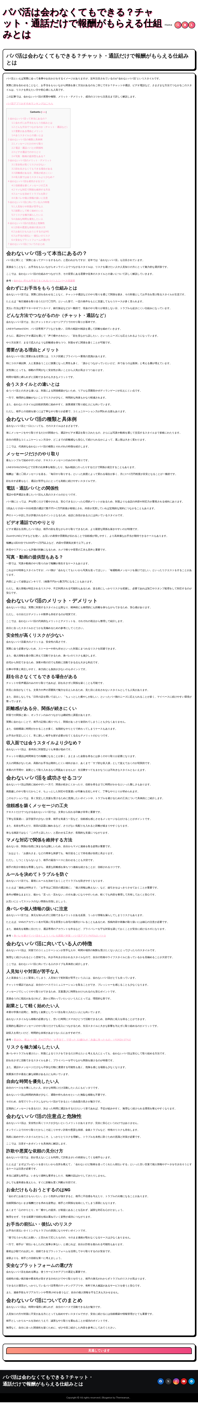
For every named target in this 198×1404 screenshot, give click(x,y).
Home (168, 26)
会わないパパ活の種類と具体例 (25, 141)
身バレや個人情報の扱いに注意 (29, 199)
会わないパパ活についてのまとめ (26, 245)
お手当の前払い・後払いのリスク (30, 237)
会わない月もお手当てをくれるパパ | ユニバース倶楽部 (44, 282)
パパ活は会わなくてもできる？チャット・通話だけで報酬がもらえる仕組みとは (82, 24)
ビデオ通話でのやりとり (26, 153)
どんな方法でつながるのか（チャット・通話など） (40, 128)
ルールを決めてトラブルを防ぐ (29, 195)
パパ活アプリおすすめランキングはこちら (29, 105)
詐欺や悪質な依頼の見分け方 (28, 229)
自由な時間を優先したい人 (27, 220)
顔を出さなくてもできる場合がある (31, 170)
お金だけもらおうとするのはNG (30, 233)
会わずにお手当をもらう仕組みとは (31, 124)
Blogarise (107, 1399)
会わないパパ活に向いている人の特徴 (28, 204)
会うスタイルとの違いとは (27, 137)
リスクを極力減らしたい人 (27, 216)
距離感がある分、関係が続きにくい (31, 174)
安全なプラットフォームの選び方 (30, 241)
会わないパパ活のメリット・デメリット (30, 162)
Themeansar (122, 1399)
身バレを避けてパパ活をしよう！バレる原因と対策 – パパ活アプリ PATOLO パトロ (60, 937)
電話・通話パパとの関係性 (27, 149)
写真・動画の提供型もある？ (28, 157)
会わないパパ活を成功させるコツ (26, 183)
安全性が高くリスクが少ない (28, 166)
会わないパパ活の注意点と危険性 (26, 224)
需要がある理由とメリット (27, 132)
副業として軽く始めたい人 (27, 212)
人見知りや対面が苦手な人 (27, 208)
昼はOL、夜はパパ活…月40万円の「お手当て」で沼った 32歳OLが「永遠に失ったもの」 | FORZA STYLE (72, 1041)
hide (44, 113)
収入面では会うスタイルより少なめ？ (33, 179)
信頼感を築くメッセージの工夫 (29, 187)
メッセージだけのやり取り (27, 145)
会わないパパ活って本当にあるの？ (27, 120)
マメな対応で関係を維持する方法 (30, 191)
